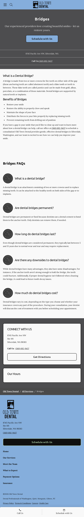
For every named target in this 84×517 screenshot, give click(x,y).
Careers (35, 503)
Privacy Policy (8, 503)
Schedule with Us (42, 38)
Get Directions (42, 356)
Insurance (7, 483)
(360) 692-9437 (45, 61)
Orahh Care (43, 503)
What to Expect (10, 470)
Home (6, 451)
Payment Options (11, 476)
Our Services (9, 457)
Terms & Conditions (23, 503)
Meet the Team (10, 464)
